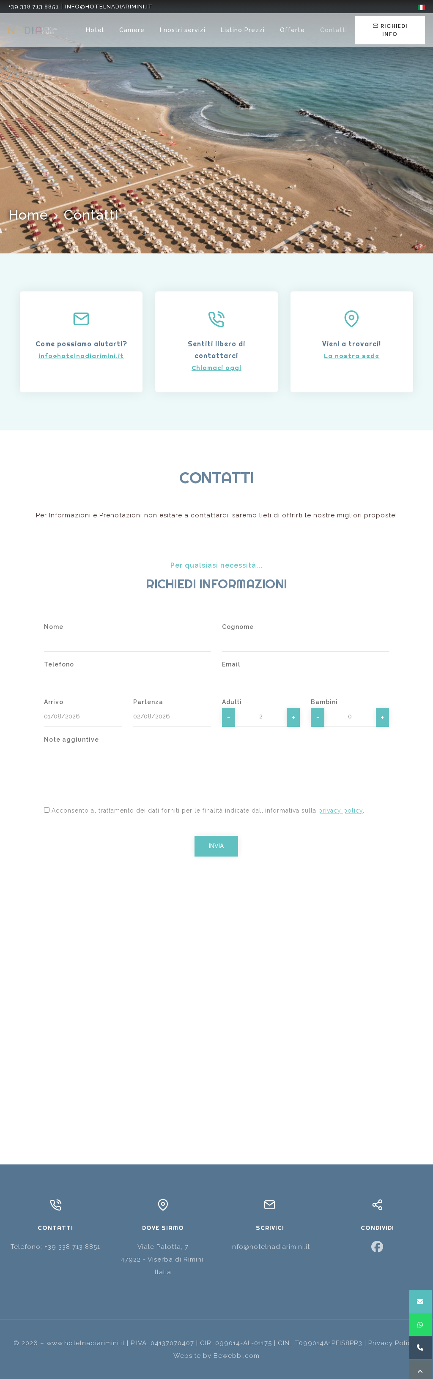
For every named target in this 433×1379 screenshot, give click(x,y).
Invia (216, 846)
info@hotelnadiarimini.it (109, 6)
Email (231, 664)
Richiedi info (390, 30)
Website (187, 1356)
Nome (53, 626)
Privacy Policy (392, 1343)
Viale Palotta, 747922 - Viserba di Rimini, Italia (163, 1259)
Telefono (59, 664)
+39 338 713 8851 (33, 6)
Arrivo (53, 702)
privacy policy (340, 810)
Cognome (238, 626)
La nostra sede (351, 356)
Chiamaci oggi (216, 368)
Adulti (232, 702)
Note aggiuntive (71, 739)
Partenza (148, 702)
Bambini (324, 702)
